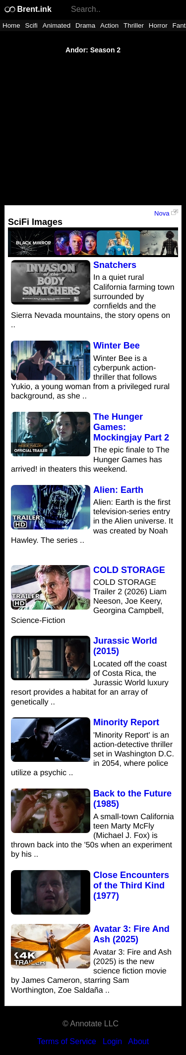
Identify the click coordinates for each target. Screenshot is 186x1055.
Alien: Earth (118, 490)
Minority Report (126, 722)
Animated (56, 25)
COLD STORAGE (129, 570)
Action (109, 25)
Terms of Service (66, 1041)
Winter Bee (116, 346)
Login (112, 1041)
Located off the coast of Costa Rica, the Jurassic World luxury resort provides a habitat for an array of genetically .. (90, 683)
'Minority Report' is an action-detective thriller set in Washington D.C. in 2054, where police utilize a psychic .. (92, 754)
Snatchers (114, 265)
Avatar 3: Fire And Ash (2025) (131, 934)
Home (11, 25)
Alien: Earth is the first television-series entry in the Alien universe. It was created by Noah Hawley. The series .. (92, 521)
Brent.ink (27, 9)
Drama (85, 25)
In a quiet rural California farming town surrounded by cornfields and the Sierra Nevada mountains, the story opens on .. (93, 301)
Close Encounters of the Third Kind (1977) (131, 885)
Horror (158, 25)
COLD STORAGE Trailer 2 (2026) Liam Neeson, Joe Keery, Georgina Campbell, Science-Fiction (89, 601)
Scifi (31, 25)
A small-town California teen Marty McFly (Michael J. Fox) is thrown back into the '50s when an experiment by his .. (92, 836)
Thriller (134, 25)
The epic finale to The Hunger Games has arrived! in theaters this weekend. (90, 459)
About (138, 1041)
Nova (166, 213)
